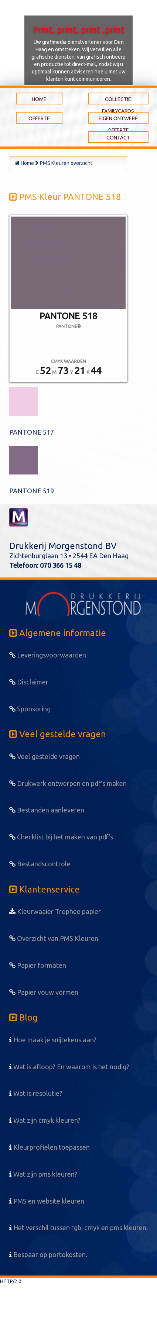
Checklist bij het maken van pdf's (61, 837)
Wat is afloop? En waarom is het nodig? (69, 1066)
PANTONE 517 (31, 432)
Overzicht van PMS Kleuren (53, 938)
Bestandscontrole (40, 863)
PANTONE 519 (31, 490)
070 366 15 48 (60, 565)
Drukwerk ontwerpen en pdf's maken (68, 783)
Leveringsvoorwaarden (47, 655)
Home (24, 163)
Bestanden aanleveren (46, 810)
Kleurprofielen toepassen (49, 1147)
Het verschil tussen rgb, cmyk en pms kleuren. (78, 1227)
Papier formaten (37, 965)
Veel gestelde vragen (44, 756)
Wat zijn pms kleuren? (43, 1174)
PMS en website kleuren (46, 1201)
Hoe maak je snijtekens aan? (52, 1039)
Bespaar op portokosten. (48, 1254)
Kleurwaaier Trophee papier (55, 911)
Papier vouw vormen (43, 992)
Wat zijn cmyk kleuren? (45, 1120)
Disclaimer (28, 682)
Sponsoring (30, 708)
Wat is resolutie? (35, 1093)
